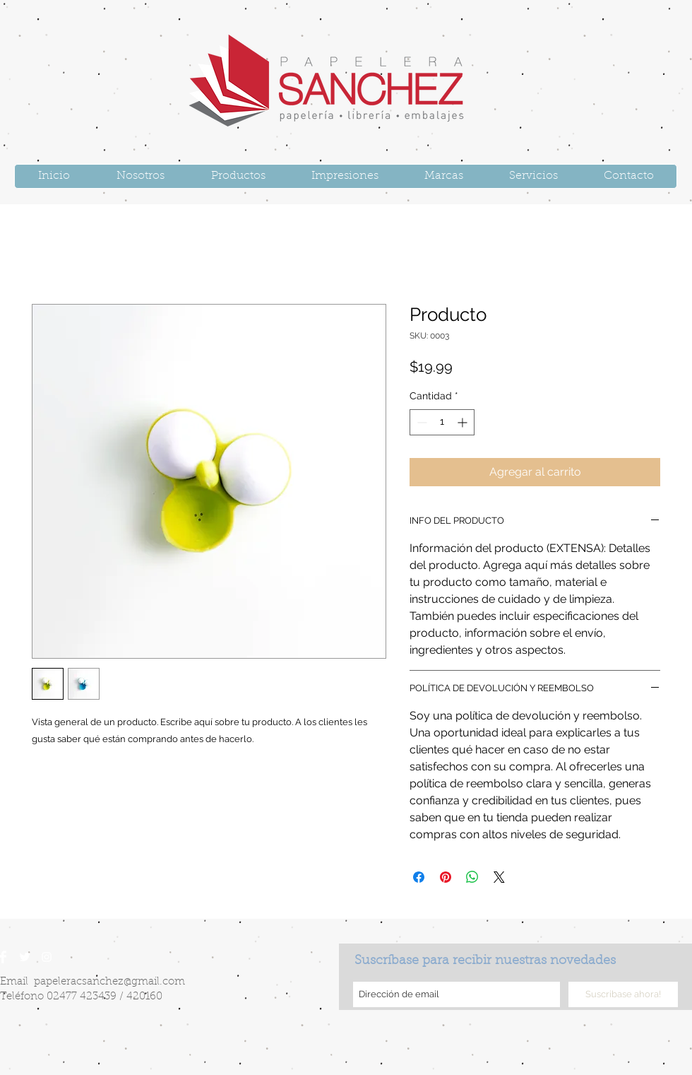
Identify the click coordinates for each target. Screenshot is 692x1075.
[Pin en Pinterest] (445, 877)
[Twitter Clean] (24, 957)
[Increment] (463, 422)
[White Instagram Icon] (46, 957)
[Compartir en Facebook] (418, 877)
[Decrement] (420, 422)
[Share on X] (499, 877)
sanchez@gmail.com (133, 982)
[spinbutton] (442, 422)
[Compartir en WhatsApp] (472, 877)
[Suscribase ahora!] (623, 994)
